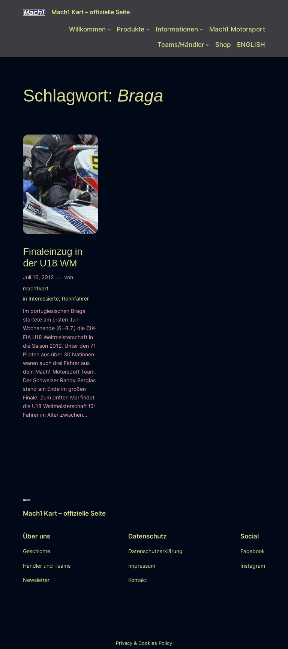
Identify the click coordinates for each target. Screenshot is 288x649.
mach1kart (35, 288)
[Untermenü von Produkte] (148, 29)
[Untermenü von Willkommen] (109, 29)
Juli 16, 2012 (38, 277)
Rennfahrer (75, 298)
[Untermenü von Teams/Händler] (208, 44)
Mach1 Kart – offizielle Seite (90, 12)
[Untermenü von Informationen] (201, 29)
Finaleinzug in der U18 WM (52, 257)
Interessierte (43, 298)
